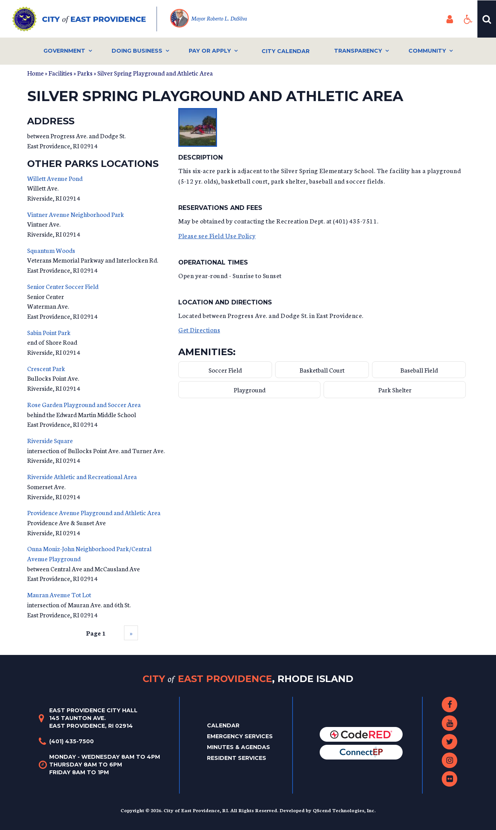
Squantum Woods (51, 250)
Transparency (358, 50)
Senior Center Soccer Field (62, 286)
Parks (85, 72)
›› (131, 632)
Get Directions (199, 329)
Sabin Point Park (49, 332)
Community (427, 50)
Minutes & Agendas (238, 747)
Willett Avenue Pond (55, 178)
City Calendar (286, 51)
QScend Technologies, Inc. (344, 810)
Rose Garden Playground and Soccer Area (84, 404)
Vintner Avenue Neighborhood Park (75, 214)
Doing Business (137, 50)
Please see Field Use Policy (217, 235)
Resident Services (236, 757)
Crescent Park (46, 368)
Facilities (60, 72)
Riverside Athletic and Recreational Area (82, 476)
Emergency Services (240, 736)
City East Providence (248, 679)
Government (64, 50)
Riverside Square (50, 440)
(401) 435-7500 (71, 741)
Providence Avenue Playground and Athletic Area (93, 512)
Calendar (223, 725)
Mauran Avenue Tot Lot (59, 594)
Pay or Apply (210, 50)
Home (35, 72)
